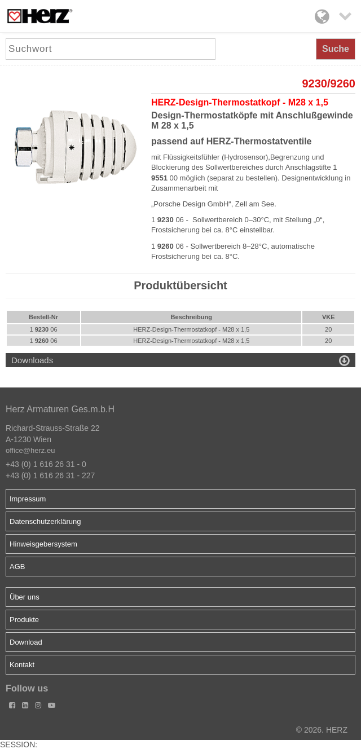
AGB (17, 566)
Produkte (24, 619)
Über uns (24, 597)
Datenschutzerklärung (45, 521)
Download (26, 642)
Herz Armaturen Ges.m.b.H (60, 409)
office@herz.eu (30, 450)
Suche (335, 49)
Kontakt (22, 664)
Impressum (28, 499)
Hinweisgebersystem (43, 544)
